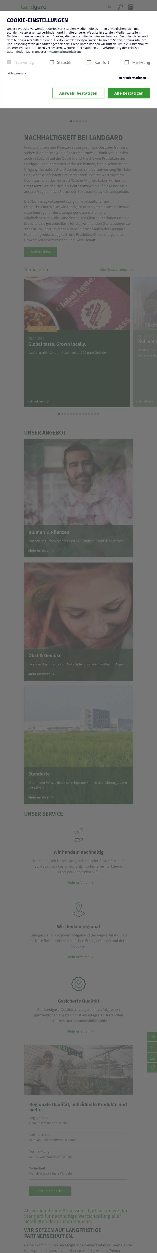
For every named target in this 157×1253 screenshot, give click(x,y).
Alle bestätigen (129, 93)
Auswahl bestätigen (78, 93)
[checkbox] (9, 62)
